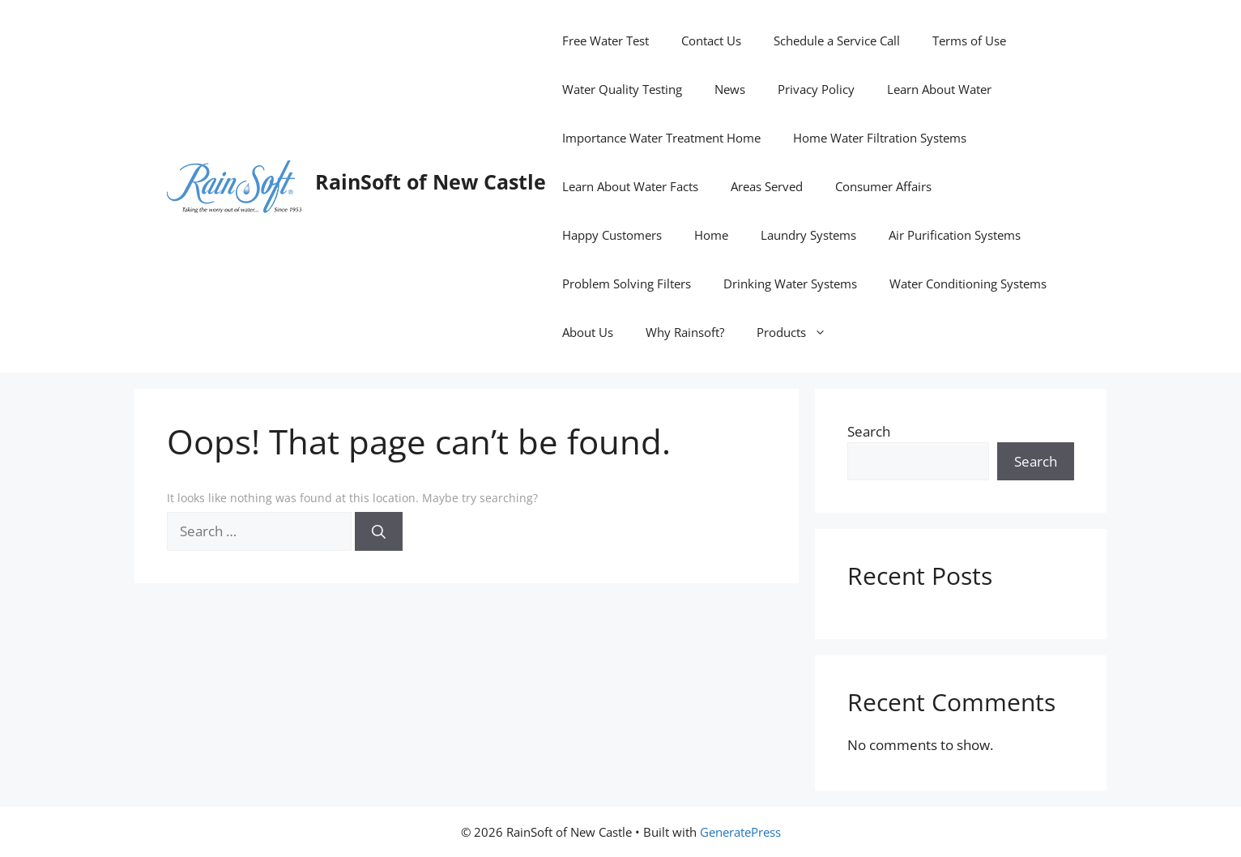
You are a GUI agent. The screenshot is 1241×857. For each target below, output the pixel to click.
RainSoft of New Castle (430, 181)
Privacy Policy (816, 89)
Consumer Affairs (883, 186)
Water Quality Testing (622, 89)
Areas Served (767, 186)
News (729, 89)
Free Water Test (605, 40)
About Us (587, 332)
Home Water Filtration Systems (879, 138)
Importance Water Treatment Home (661, 138)
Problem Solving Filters (626, 283)
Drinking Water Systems (790, 283)
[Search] (379, 531)
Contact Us (711, 40)
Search (868, 431)
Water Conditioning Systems (968, 283)
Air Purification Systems (955, 235)
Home (711, 235)
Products (799, 332)
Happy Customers (612, 235)
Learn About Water (939, 89)
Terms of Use (969, 40)
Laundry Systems (808, 235)
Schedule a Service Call (837, 40)
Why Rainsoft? (685, 332)
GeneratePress (740, 832)
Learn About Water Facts (630, 186)
